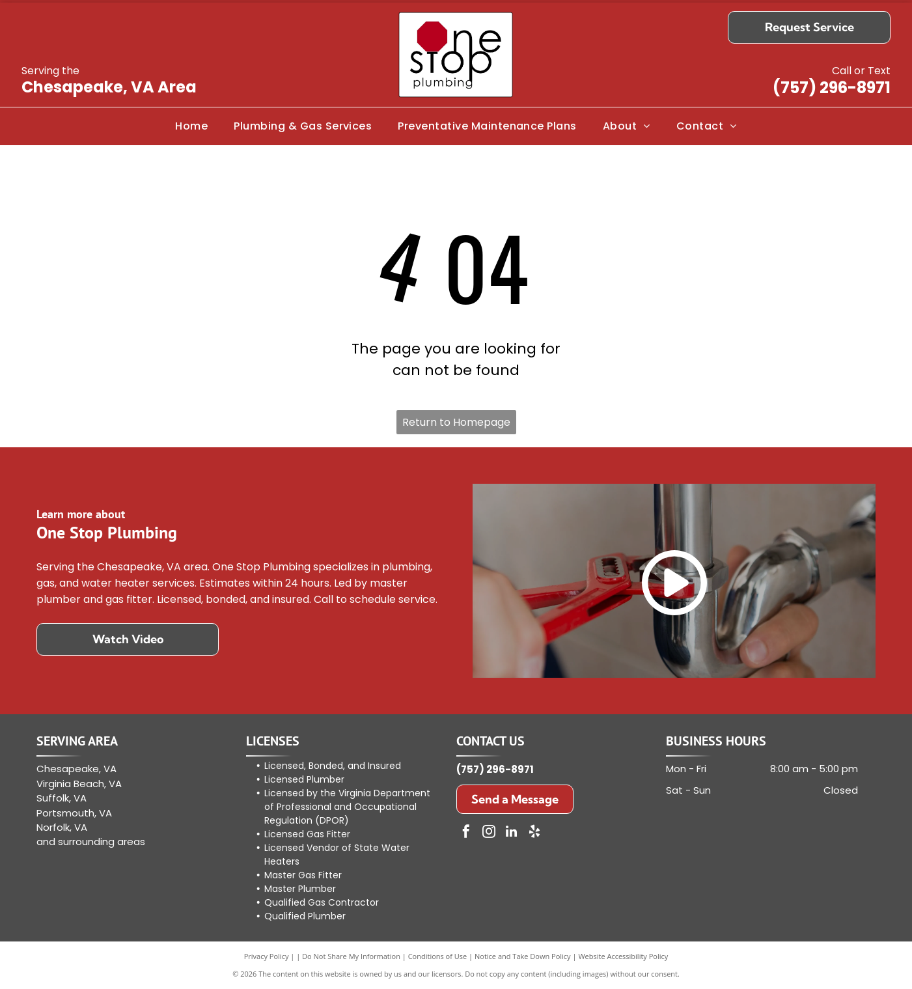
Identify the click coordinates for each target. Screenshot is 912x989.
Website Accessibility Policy (623, 956)
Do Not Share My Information (351, 956)
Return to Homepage (456, 422)
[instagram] (489, 833)
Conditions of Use (437, 956)
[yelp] (534, 833)
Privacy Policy (266, 956)
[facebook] (466, 833)
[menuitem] (191, 126)
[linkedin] (511, 833)
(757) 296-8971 (832, 87)
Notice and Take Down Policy (523, 956)
